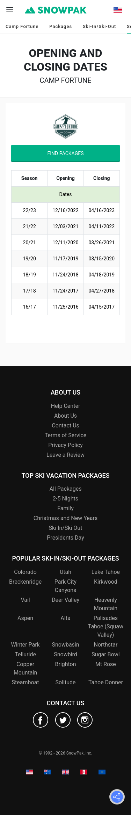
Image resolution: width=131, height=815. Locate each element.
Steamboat (25, 682)
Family (65, 508)
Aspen (25, 618)
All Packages (66, 488)
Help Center (65, 406)
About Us (65, 415)
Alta (65, 618)
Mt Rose (105, 664)
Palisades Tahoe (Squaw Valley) (105, 626)
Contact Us (65, 425)
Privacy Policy (65, 445)
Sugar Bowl (105, 654)
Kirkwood (105, 581)
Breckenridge (25, 581)
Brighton (65, 664)
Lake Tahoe (106, 572)
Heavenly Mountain (105, 604)
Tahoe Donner (105, 682)
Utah (65, 572)
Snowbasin (65, 644)
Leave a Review (65, 455)
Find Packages (66, 153)
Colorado (25, 572)
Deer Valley (65, 600)
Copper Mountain (25, 668)
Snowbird (65, 654)
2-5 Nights (65, 498)
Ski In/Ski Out (65, 528)
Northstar (105, 644)
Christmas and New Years (65, 518)
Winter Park (25, 644)
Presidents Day (65, 537)
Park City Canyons (65, 585)
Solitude (66, 682)
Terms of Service (66, 435)
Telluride (25, 654)
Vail (25, 600)
